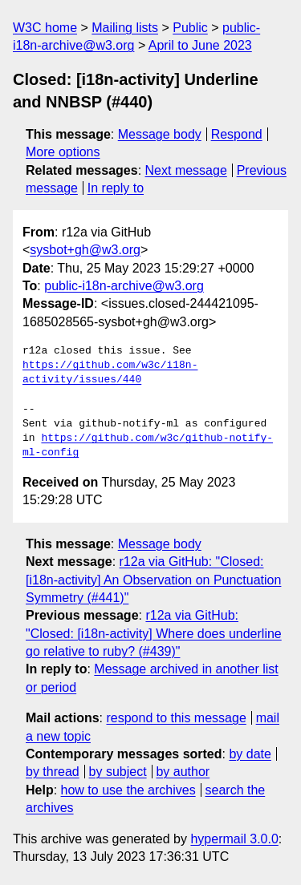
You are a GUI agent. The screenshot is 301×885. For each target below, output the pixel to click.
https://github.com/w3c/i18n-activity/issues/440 (109, 372)
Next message (186, 170)
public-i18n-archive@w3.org (124, 286)
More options (63, 152)
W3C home (45, 27)
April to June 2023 (200, 45)
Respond (236, 134)
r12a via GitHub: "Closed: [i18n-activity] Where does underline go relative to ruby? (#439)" (154, 633)
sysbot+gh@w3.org (85, 250)
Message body (159, 134)
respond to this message (176, 718)
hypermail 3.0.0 (234, 839)
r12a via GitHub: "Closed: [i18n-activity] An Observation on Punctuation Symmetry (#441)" (153, 579)
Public (190, 27)
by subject (118, 771)
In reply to (115, 188)
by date (249, 754)
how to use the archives (128, 790)
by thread (52, 771)
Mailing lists (125, 27)
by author (182, 771)
